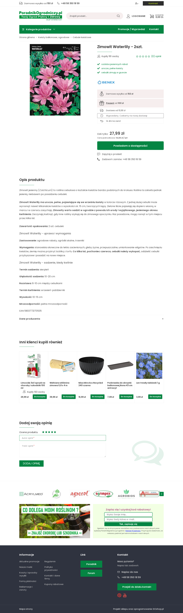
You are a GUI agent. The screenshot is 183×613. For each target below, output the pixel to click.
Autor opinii (27, 438)
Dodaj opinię (31, 463)
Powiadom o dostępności (130, 145)
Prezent (110, 103)
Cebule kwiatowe (82, 37)
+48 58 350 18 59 (70, 3)
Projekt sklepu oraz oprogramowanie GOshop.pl (138, 608)
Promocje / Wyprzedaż (131, 29)
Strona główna (27, 37)
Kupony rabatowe (53, 584)
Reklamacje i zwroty (26, 588)
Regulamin (50, 561)
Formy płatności (27, 581)
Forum (91, 573)
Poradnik (91, 564)
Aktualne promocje (29, 561)
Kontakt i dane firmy (52, 577)
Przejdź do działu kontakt (136, 586)
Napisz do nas (130, 572)
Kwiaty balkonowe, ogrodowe (53, 37)
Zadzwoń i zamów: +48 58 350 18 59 (121, 159)
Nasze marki (25, 567)
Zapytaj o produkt (112, 154)
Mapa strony (26, 608)
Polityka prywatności (50, 569)
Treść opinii (27, 445)
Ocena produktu (28, 432)
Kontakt (154, 29)
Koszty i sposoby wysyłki (28, 574)
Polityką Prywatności (133, 531)
